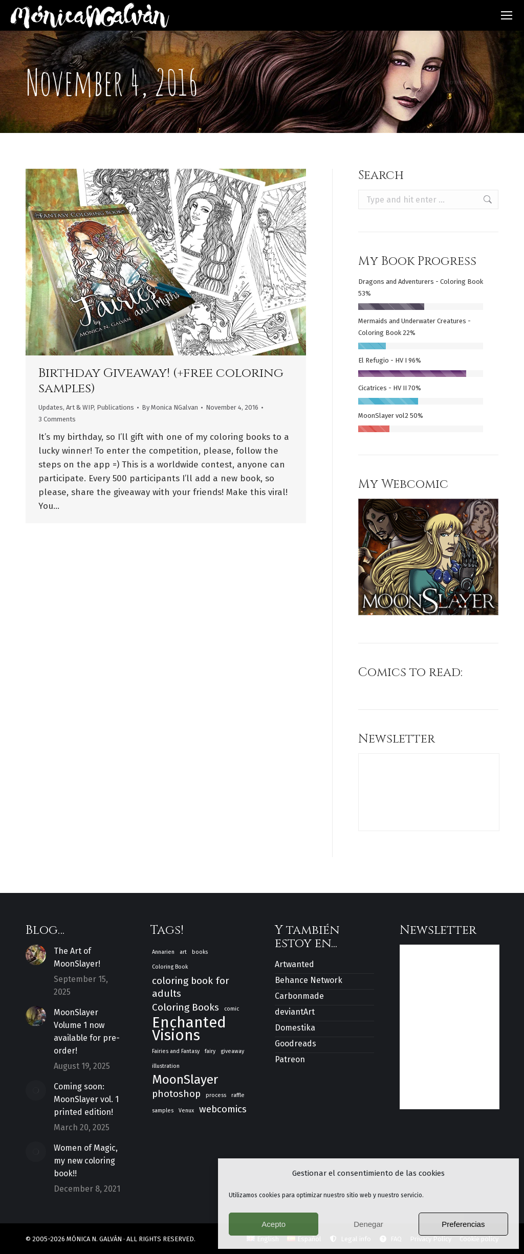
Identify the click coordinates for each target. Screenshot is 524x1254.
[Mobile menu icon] (506, 15)
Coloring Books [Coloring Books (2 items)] (185, 1007)
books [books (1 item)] (200, 952)
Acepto (273, 1224)
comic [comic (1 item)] (231, 1008)
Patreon (290, 1059)
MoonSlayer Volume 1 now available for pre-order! (87, 1031)
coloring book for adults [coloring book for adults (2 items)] (190, 987)
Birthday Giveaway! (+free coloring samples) (160, 381)
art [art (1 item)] (183, 952)
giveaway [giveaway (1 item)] (232, 1051)
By (170, 407)
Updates (50, 407)
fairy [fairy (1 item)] (210, 1051)
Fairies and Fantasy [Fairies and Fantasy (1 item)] (176, 1051)
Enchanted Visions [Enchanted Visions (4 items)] (189, 1029)
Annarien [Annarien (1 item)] (163, 952)
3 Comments (57, 419)
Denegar (368, 1224)
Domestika (295, 1028)
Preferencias (463, 1224)
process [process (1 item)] (216, 1095)
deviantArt (295, 1012)
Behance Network (308, 980)
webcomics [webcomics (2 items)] (223, 1109)
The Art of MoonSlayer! (77, 957)
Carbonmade (299, 996)
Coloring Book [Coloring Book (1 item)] (170, 967)
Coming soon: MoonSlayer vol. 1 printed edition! (86, 1099)
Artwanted (294, 964)
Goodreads (295, 1043)
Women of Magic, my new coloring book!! (86, 1160)
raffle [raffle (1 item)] (238, 1095)
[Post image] (36, 955)
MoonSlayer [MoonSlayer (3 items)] (185, 1079)
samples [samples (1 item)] (162, 1110)
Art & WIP (80, 407)
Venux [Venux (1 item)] (186, 1110)
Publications (115, 407)
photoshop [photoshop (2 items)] (176, 1094)
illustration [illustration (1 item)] (166, 1066)
